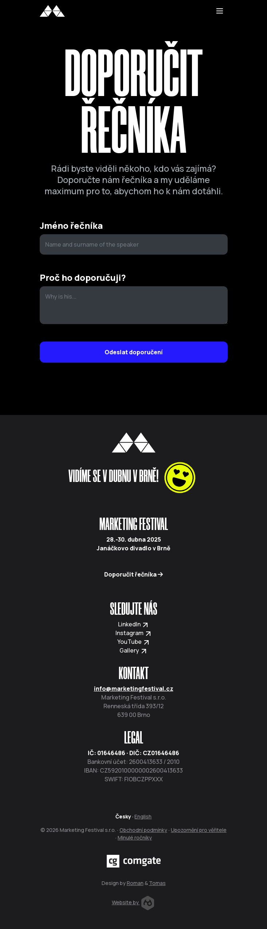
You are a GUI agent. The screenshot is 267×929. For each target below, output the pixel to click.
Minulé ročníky (135, 837)
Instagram (133, 633)
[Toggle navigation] (220, 11)
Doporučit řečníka (133, 574)
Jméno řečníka (71, 225)
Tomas (157, 883)
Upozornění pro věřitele (199, 829)
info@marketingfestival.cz (133, 689)
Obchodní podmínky (143, 829)
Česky (123, 816)
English (143, 816)
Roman (135, 883)
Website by (133, 902)
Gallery (133, 650)
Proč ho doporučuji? (83, 277)
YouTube (133, 642)
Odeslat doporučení (134, 352)
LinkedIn (133, 624)
